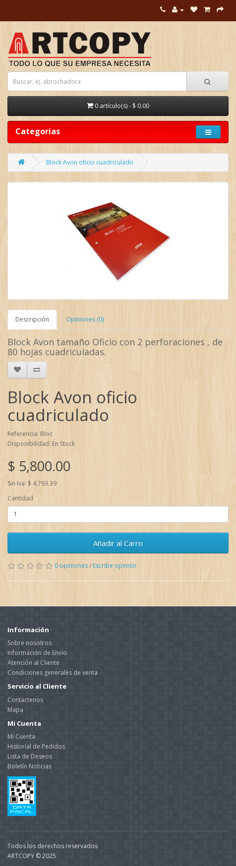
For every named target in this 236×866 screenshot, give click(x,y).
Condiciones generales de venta (52, 672)
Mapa (15, 709)
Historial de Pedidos (36, 746)
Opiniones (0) (85, 319)
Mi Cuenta (21, 736)
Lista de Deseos (29, 756)
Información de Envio (37, 653)
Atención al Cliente (33, 662)
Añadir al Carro (118, 543)
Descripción (32, 319)
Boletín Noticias (29, 766)
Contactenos (25, 700)
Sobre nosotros (29, 643)
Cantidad (20, 498)
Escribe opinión (114, 565)
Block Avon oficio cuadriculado (89, 162)
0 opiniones (71, 565)
